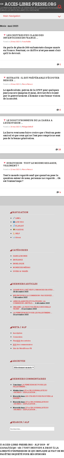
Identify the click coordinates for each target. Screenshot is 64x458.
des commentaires (23, 344)
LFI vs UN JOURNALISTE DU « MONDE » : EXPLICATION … (30, 391)
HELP (16, 233)
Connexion (17, 336)
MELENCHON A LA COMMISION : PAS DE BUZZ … (33, 295)
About (17, 237)
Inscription (17, 333)
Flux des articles (22, 340)
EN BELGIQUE (18, 263)
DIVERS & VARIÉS (20, 271)
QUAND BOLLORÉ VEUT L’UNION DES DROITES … (33, 289)
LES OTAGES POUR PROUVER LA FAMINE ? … (33, 397)
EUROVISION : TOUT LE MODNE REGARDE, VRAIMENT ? (30, 164)
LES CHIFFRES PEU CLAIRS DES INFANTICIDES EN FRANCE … (23, 36)
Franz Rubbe (26, 41)
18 (59, 149)
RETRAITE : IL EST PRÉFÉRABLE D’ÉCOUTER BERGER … (31, 79)
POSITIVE (18, 229)
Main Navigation (32, 16)
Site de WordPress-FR (22, 348)
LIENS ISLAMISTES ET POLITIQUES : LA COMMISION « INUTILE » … (29, 302)
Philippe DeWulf (27, 127)
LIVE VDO (18, 222)
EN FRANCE (18, 259)
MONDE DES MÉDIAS (21, 267)
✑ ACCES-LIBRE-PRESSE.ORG (28, 4)
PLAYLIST (18, 225)
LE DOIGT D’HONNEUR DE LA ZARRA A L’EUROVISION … (28, 121)
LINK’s (17, 218)
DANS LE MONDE (20, 255)
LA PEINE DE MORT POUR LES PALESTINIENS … (32, 312)
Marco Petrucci (27, 84)
